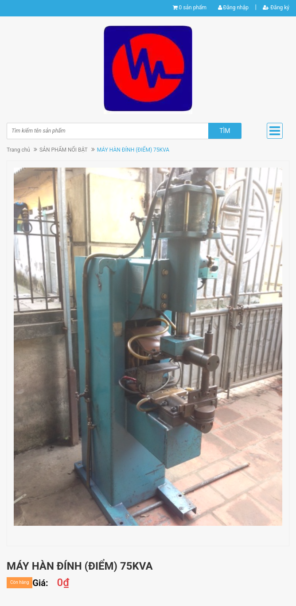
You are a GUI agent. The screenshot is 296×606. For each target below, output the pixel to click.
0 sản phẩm (192, 7)
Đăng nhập (233, 7)
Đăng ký (276, 7)
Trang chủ (18, 150)
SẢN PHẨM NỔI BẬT (63, 150)
